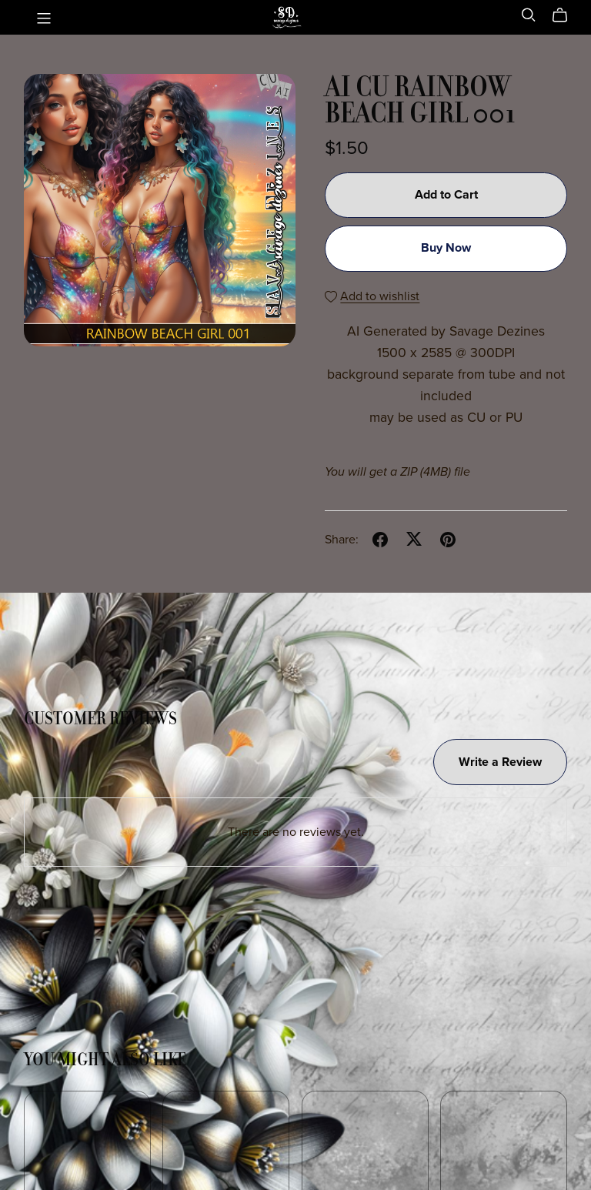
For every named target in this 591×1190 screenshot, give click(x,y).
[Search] (529, 15)
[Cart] (566, 15)
